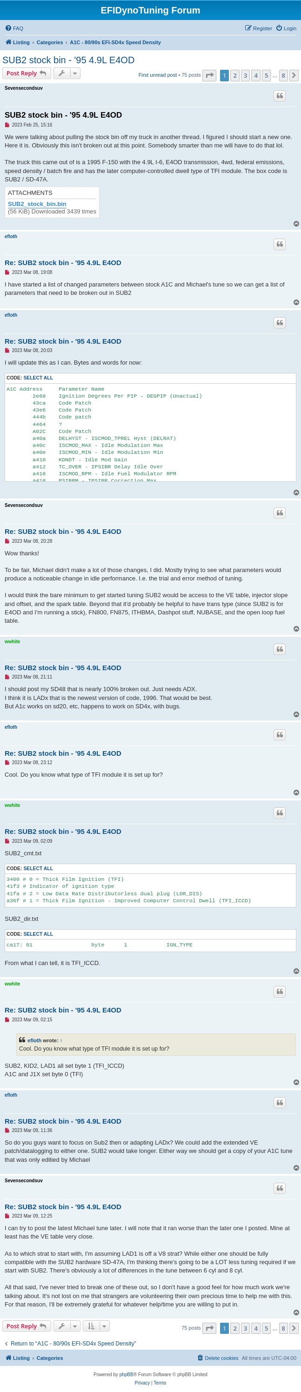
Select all (38, 377)
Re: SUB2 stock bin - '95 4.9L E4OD (63, 262)
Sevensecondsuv (24, 88)
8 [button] (283, 75)
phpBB (127, 1374)
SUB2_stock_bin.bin (37, 204)
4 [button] (255, 75)
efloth (11, 236)
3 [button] (245, 75)
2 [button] (234, 75)
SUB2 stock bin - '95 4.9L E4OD (68, 60)
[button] (209, 75)
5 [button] (266, 75)
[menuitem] (14, 28)
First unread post (158, 75)
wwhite (12, 641)
